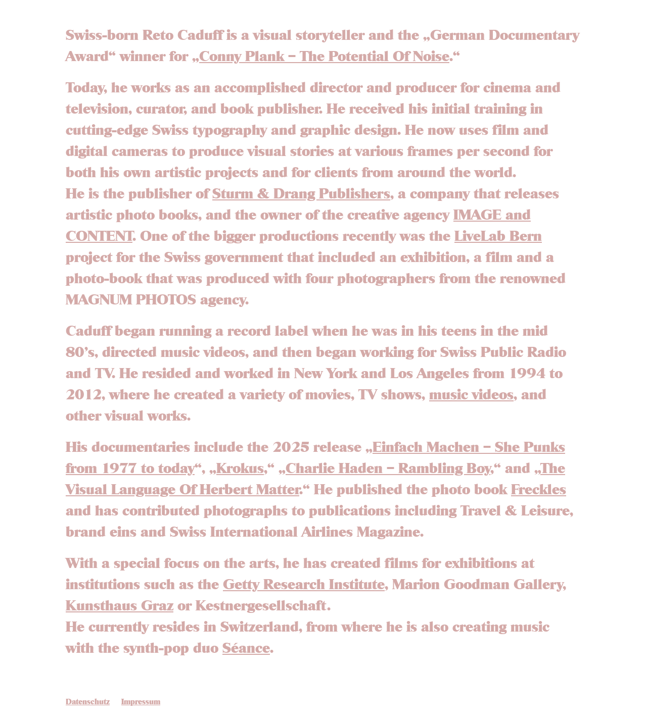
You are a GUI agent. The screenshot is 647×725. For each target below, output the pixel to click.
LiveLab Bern (498, 237)
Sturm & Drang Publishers (301, 194)
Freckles (538, 490)
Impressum (140, 702)
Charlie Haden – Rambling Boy (388, 469)
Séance (246, 649)
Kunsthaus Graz (119, 606)
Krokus (240, 469)
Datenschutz (88, 702)
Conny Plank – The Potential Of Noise (324, 57)
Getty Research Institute (304, 585)
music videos (471, 395)
